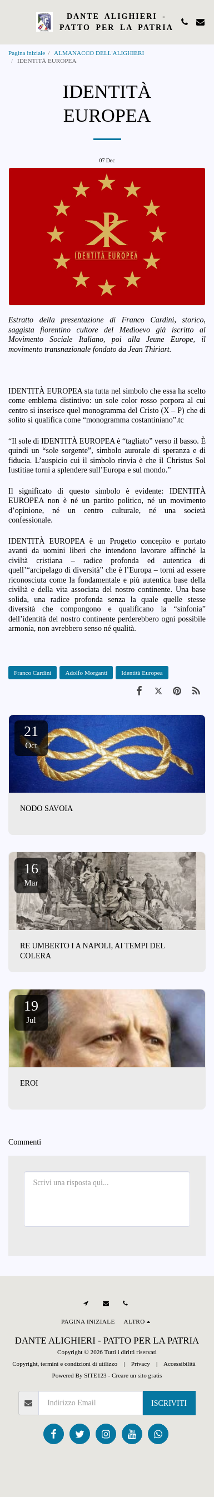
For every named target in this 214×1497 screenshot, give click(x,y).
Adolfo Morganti (86, 672)
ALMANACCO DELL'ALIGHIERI (100, 52)
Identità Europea (141, 672)
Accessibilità (179, 1363)
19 (31, 1011)
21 (31, 736)
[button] (12, 22)
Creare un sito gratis (137, 1375)
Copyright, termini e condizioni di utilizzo (64, 1363)
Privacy (140, 1363)
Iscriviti (169, 1403)
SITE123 (95, 1375)
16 (31, 874)
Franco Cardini (32, 672)
